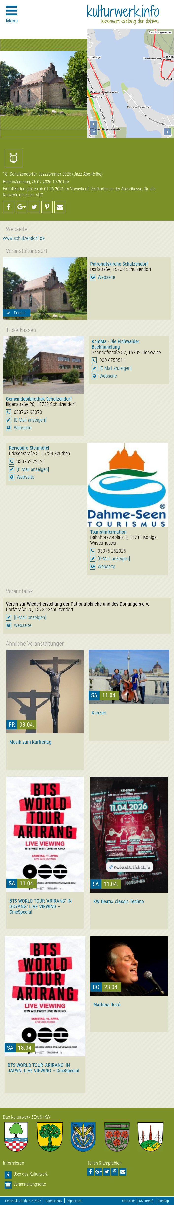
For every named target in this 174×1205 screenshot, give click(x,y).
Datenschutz (54, 1201)
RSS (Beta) (146, 1201)
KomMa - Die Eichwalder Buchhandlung (115, 344)
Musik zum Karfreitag (30, 742)
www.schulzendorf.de (24, 238)
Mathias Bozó (106, 1004)
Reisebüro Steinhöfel (29, 448)
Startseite (128, 1201)
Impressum (74, 1201)
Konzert (99, 712)
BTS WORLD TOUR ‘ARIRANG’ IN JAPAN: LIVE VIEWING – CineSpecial (43, 1067)
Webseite (106, 277)
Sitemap (163, 1201)
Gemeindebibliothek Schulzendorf (39, 399)
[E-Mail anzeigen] (30, 420)
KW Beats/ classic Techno (118, 901)
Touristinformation (108, 532)
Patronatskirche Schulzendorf (119, 264)
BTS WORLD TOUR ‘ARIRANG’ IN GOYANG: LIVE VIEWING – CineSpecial (40, 906)
